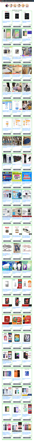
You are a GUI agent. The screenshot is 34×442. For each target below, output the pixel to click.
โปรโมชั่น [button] (9, 0)
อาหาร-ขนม (23, 7)
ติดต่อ (14, 0)
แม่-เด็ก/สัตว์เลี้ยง (27, 7)
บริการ (12, 0)
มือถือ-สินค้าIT (7, 7)
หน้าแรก (6, 0)
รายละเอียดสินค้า (7, 26)
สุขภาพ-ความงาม (15, 7)
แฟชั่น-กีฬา (11, 7)
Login (33, 0)
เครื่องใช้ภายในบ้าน (19, 7)
